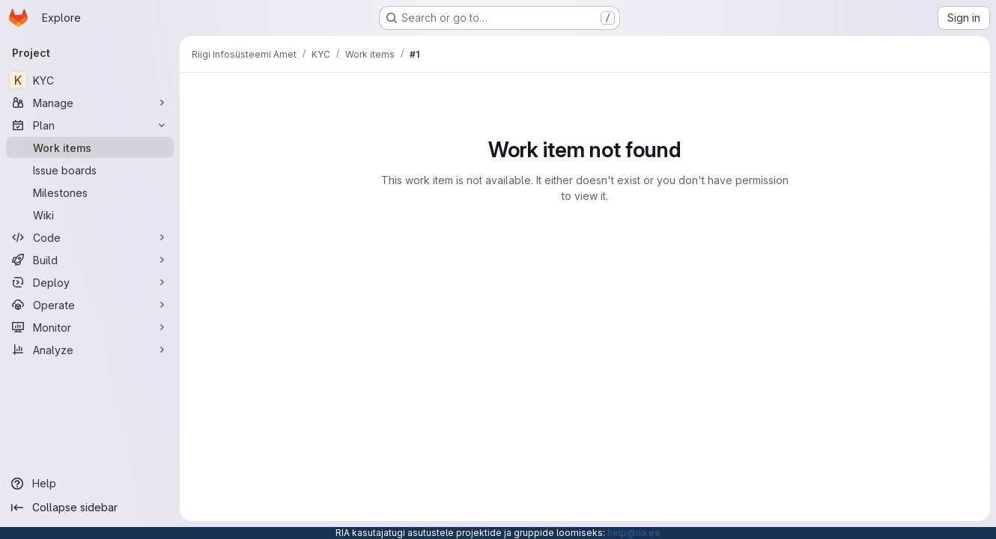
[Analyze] (90, 349)
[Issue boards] (90, 169)
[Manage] (90, 102)
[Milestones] (90, 192)
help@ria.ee (634, 532)
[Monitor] (90, 327)
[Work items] (90, 147)
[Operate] (90, 304)
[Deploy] (90, 282)
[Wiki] (90, 214)
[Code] (90, 237)
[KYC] (90, 80)
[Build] (90, 259)
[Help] (90, 483)
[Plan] (90, 125)
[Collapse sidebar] (90, 507)
